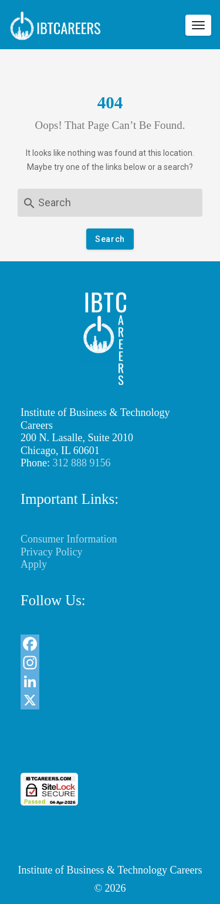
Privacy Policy (52, 552)
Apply (34, 564)
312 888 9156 (82, 463)
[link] (110, 751)
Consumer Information (69, 539)
